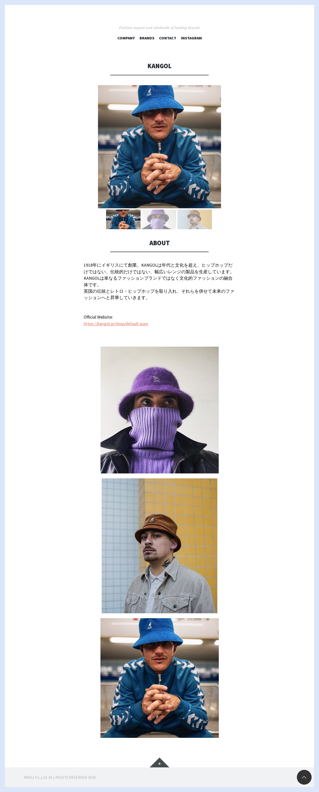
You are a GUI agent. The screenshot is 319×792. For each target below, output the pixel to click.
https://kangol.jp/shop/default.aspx (116, 323)
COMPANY (126, 37)
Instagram (191, 37)
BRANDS (147, 37)
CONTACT (167, 37)
